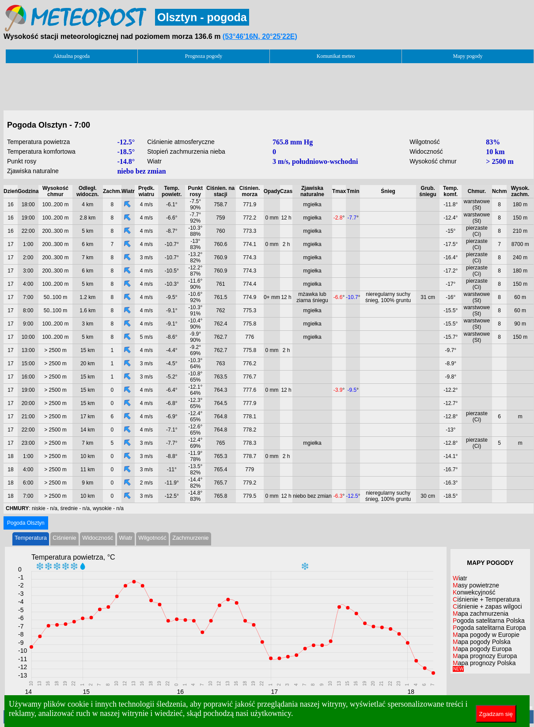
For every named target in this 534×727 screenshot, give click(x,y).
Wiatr (126, 537)
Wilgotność (152, 537)
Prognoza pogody (203, 56)
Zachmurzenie (190, 537)
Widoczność (97, 537)
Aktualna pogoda (71, 56)
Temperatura (31, 537)
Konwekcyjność (474, 592)
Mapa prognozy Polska (484, 665)
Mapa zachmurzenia (480, 613)
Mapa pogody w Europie (486, 634)
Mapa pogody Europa (482, 648)
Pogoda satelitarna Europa (489, 627)
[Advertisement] (269, 84)
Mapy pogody (468, 56)
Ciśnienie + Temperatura (486, 599)
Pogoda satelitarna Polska (489, 620)
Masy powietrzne (476, 585)
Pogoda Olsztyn (26, 523)
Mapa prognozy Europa (485, 655)
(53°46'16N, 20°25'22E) (260, 36)
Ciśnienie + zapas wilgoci (487, 606)
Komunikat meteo (336, 56)
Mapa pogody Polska (482, 641)
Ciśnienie (64, 537)
